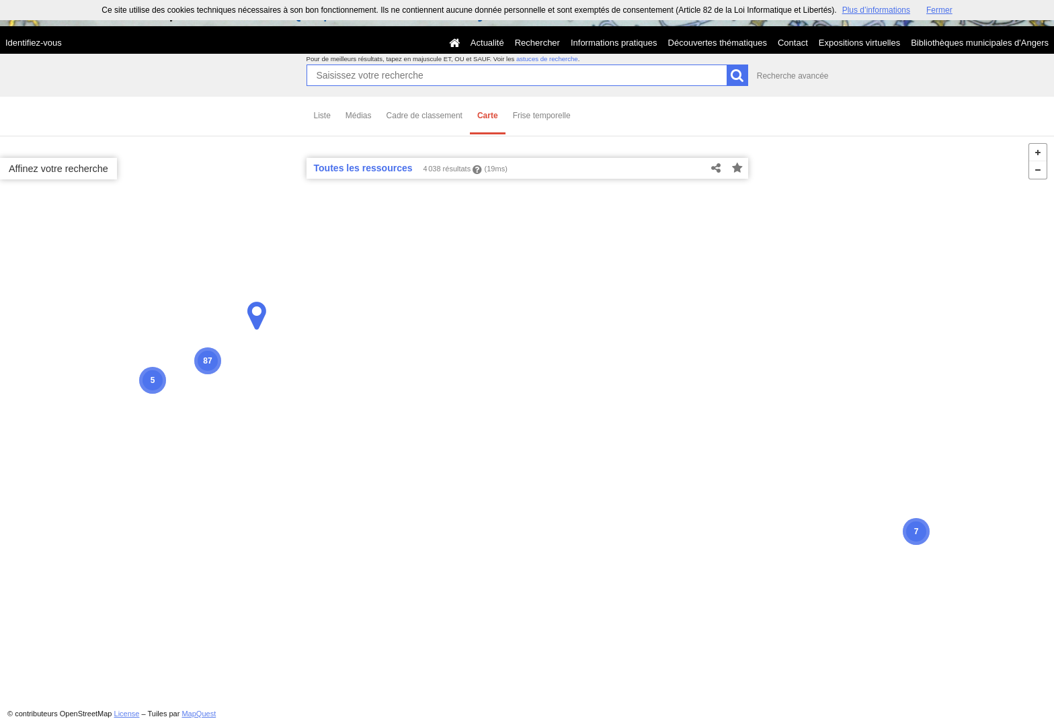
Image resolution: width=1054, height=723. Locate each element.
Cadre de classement (424, 115)
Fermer (939, 10)
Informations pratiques (614, 43)
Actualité (487, 43)
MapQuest (198, 714)
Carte (487, 115)
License (127, 714)
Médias (359, 115)
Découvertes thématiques (717, 43)
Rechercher (537, 43)
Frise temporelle (542, 115)
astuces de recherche (547, 58)
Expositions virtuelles (859, 43)
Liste (322, 115)
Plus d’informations (876, 10)
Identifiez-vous (33, 43)
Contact (793, 43)
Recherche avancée (793, 76)
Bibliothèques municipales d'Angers (980, 43)
